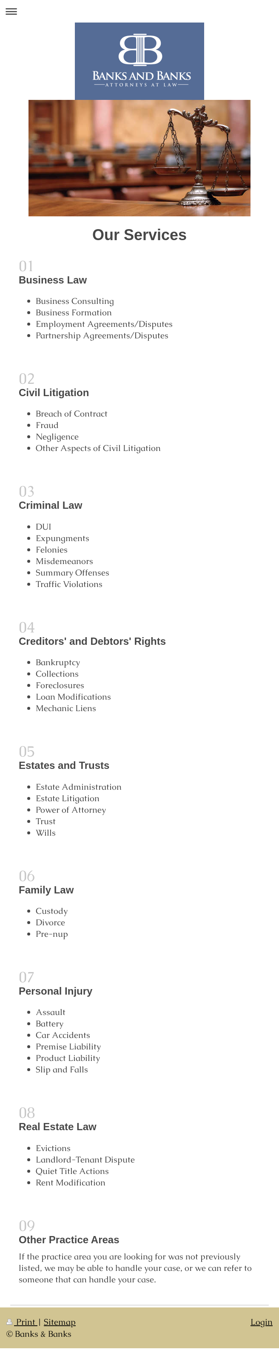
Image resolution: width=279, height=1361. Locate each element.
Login (262, 1321)
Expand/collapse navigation (139, 11)
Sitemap (60, 1321)
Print (21, 1321)
